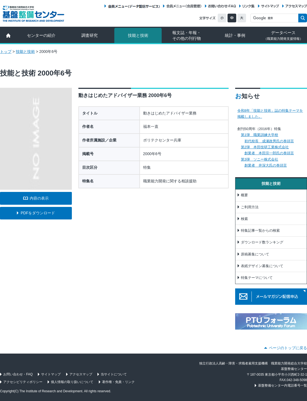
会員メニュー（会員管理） (184, 6)
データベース (283, 35)
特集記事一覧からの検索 (260, 230)
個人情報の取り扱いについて (72, 382)
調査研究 (89, 35)
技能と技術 (138, 35)
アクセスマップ (296, 6)
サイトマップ (270, 6)
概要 (244, 195)
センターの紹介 (41, 35)
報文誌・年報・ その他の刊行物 (186, 35)
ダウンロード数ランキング (262, 242)
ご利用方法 (250, 207)
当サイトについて (114, 374)
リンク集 (248, 6)
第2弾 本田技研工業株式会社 (265, 147)
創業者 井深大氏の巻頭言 (265, 165)
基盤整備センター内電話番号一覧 (282, 385)
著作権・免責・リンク (118, 382)
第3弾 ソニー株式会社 (259, 159)
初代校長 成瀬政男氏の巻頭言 (269, 141)
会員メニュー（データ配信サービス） (134, 6)
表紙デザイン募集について (262, 266)
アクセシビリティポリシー (22, 382)
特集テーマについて (257, 278)
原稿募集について (255, 254)
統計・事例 (235, 35)
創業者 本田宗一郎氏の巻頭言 (269, 153)
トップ (5, 51)
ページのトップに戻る (288, 348)
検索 (244, 219)
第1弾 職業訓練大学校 (259, 135)
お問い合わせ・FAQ (222, 6)
